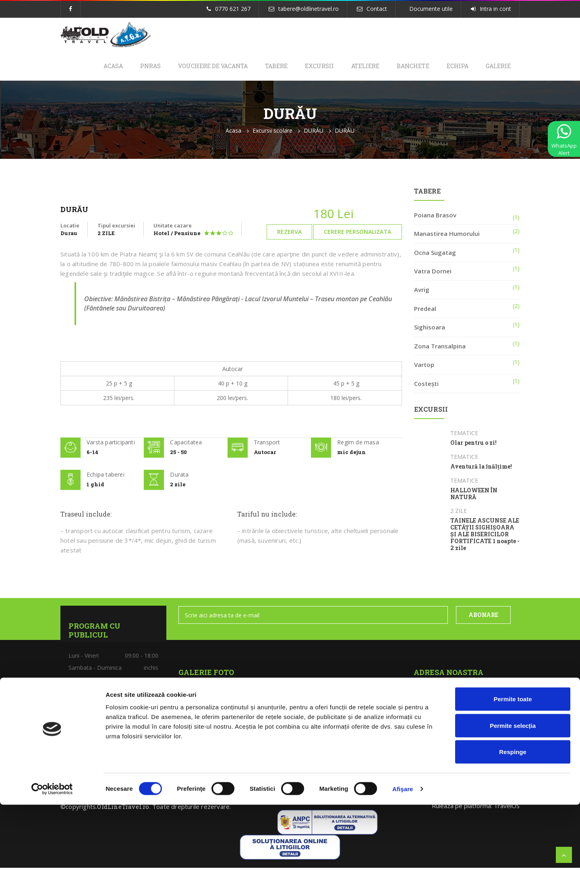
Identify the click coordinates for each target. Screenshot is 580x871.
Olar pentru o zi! (473, 446)
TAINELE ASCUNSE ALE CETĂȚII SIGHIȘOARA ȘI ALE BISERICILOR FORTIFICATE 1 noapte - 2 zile (485, 538)
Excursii (306, 67)
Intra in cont (495, 9)
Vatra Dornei (433, 274)
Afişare (402, 855)
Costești (426, 387)
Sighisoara (429, 331)
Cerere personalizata (357, 235)
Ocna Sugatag (435, 256)
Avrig (421, 293)
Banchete (406, 67)
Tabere (261, 67)
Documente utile (431, 9)
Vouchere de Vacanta (195, 67)
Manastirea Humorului (447, 237)
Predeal (425, 312)
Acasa (89, 67)
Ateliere (356, 67)
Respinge (512, 818)
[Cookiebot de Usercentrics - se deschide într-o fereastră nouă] (52, 855)
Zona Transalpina (440, 349)
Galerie (497, 67)
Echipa (453, 67)
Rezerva (289, 235)
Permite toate (512, 765)
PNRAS (129, 67)
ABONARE (483, 618)
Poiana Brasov (435, 218)
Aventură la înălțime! (481, 470)
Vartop (424, 368)
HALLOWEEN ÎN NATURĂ (473, 497)
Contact (377, 9)
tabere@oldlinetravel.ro (308, 9)
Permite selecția (513, 791)
